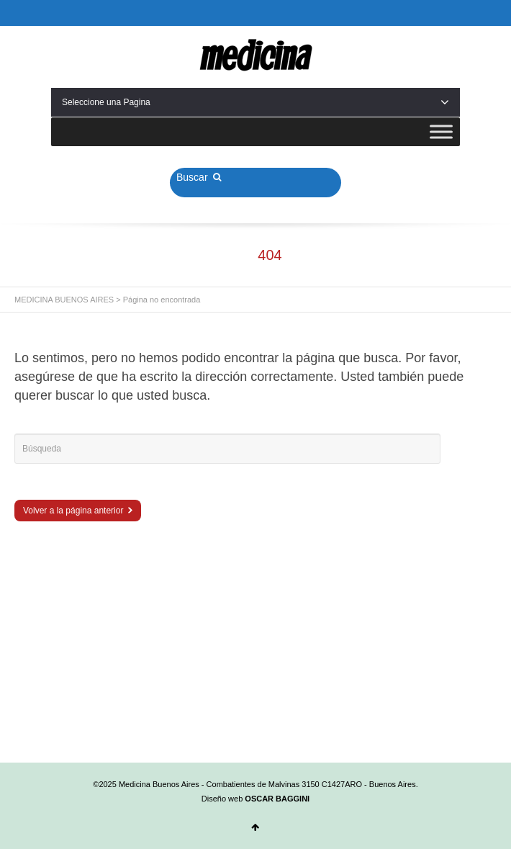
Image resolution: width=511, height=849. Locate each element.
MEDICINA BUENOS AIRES (64, 299)
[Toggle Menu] (441, 131)
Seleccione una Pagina (255, 102)
